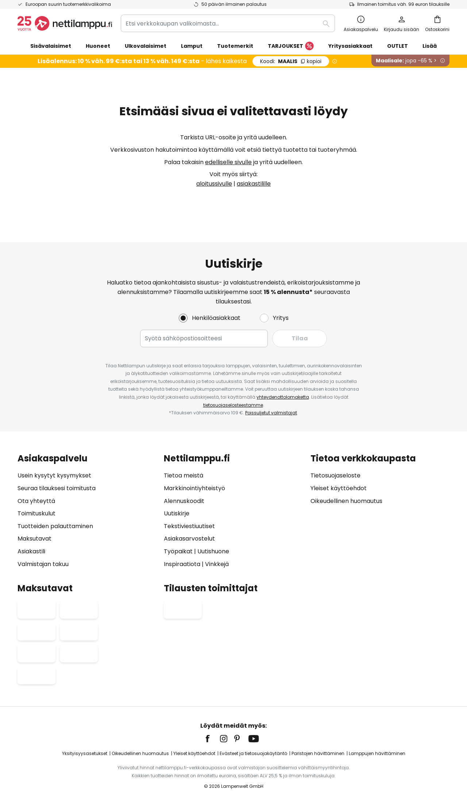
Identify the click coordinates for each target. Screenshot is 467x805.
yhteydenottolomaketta (282, 397)
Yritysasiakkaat (350, 46)
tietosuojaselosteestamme (233, 405)
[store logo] (65, 23)
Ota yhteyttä (36, 501)
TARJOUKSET (291, 46)
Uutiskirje (176, 514)
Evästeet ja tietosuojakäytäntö (253, 753)
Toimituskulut (36, 514)
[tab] (87, 511)
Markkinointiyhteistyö (194, 488)
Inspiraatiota (182, 564)
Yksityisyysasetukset (84, 753)
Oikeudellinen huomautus (346, 501)
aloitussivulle (214, 183)
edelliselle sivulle (228, 162)
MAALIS (290, 61)
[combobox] (228, 23)
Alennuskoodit (184, 501)
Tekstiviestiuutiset (189, 526)
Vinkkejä (217, 564)
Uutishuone (213, 551)
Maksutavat (34, 539)
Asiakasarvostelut (189, 539)
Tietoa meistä (183, 476)
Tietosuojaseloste (335, 476)
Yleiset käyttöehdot (338, 488)
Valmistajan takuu (43, 564)
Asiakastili (31, 551)
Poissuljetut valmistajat (271, 413)
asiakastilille (254, 183)
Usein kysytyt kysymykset (54, 476)
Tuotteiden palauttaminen (55, 526)
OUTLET (397, 46)
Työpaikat (178, 551)
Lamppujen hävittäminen (377, 753)
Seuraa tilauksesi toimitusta (57, 488)
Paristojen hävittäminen (318, 753)
